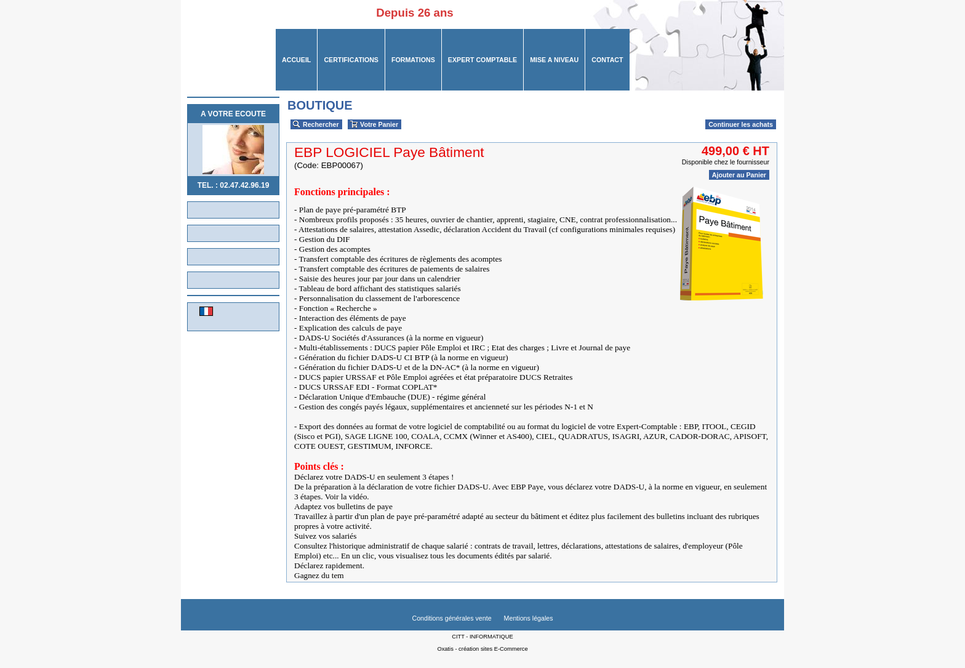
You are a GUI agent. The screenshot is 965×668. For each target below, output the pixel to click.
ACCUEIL (296, 59)
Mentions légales (528, 618)
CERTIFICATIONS (351, 59)
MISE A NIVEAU (554, 59)
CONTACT (607, 59)
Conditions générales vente (451, 618)
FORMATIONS (413, 59)
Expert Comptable (482, 59)
